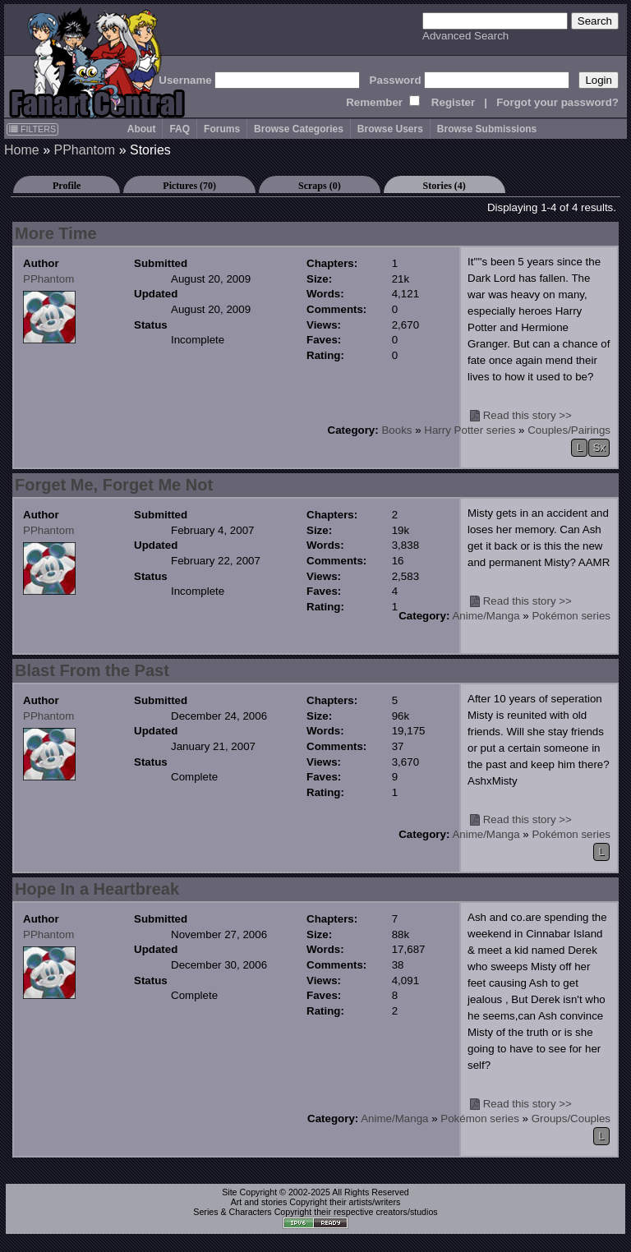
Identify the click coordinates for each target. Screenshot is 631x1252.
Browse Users (390, 129)
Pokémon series (571, 616)
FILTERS (32, 129)
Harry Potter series (469, 430)
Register (453, 102)
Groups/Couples (571, 1118)
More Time (56, 233)
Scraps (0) (319, 185)
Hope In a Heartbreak (97, 889)
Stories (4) (444, 185)
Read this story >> (527, 415)
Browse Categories (298, 129)
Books (396, 430)
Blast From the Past (92, 670)
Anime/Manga (485, 616)
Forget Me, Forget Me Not (114, 485)
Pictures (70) (189, 185)
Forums (222, 129)
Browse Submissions (487, 129)
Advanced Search (465, 36)
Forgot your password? (557, 102)
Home (21, 150)
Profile (67, 185)
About (141, 129)
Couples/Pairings (568, 430)
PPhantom (84, 150)
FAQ (179, 129)
